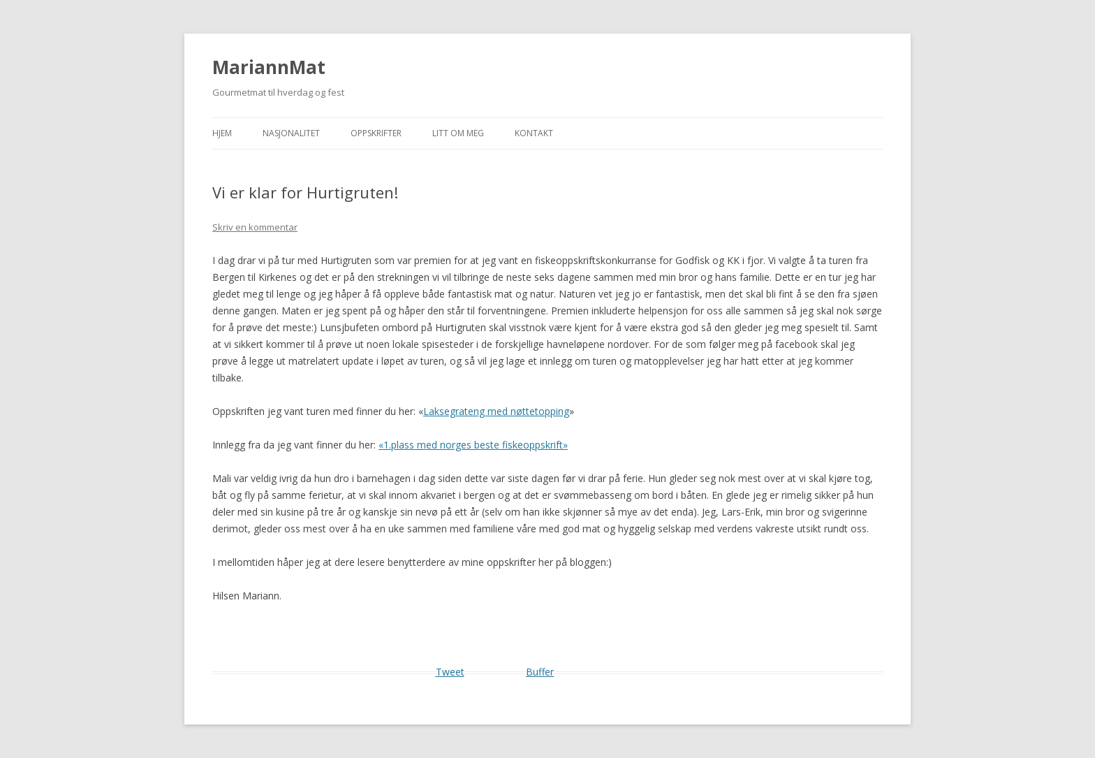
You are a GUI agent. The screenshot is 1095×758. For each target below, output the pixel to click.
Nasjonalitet (291, 133)
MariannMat (268, 67)
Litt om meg (458, 133)
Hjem (222, 133)
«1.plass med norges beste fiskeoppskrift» (473, 444)
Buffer (540, 671)
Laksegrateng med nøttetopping (496, 411)
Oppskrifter (376, 133)
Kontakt (534, 133)
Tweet (450, 671)
